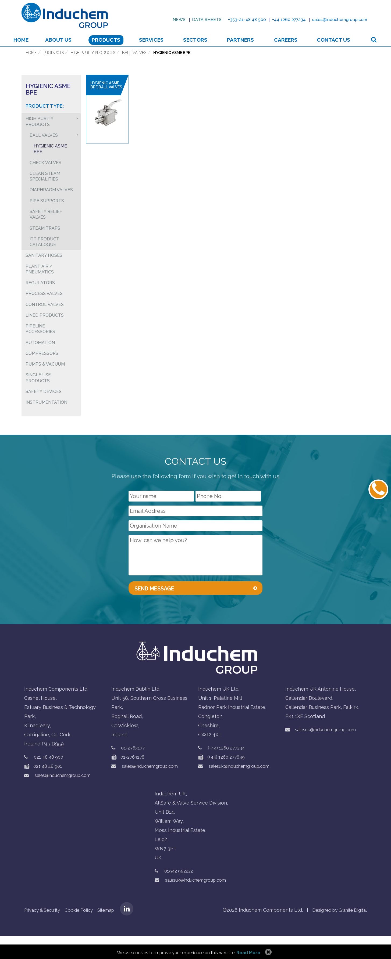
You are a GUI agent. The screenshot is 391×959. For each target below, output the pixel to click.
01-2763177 (134, 771)
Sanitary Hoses (44, 271)
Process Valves (44, 310)
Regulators (40, 299)
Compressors (42, 373)
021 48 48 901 (44, 789)
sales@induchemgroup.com (61, 798)
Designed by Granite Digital (335, 933)
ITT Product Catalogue (44, 256)
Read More (248, 952)
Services (156, 47)
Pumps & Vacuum (45, 384)
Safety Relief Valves (46, 228)
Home (30, 47)
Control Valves (45, 322)
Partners (241, 47)
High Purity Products (93, 62)
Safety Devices (44, 413)
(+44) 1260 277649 (223, 780)
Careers (284, 47)
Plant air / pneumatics (40, 285)
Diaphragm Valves (51, 203)
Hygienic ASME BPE (171, 62)
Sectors (198, 47)
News (155, 19)
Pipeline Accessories (40, 347)
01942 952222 (180, 894)
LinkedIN (138, 932)
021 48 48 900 (50, 780)
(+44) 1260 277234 (228, 771)
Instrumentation (46, 424)
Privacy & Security (45, 933)
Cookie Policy (86, 933)
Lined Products (45, 333)
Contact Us (329, 47)
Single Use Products (38, 398)
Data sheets (185, 19)
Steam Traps (45, 242)
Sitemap (115, 933)
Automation (40, 362)
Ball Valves (134, 62)
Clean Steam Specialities (45, 188)
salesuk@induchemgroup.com (237, 789)
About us (66, 47)
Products (111, 47)
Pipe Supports (47, 214)
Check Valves (45, 174)
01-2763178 (128, 780)
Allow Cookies (267, 952)
